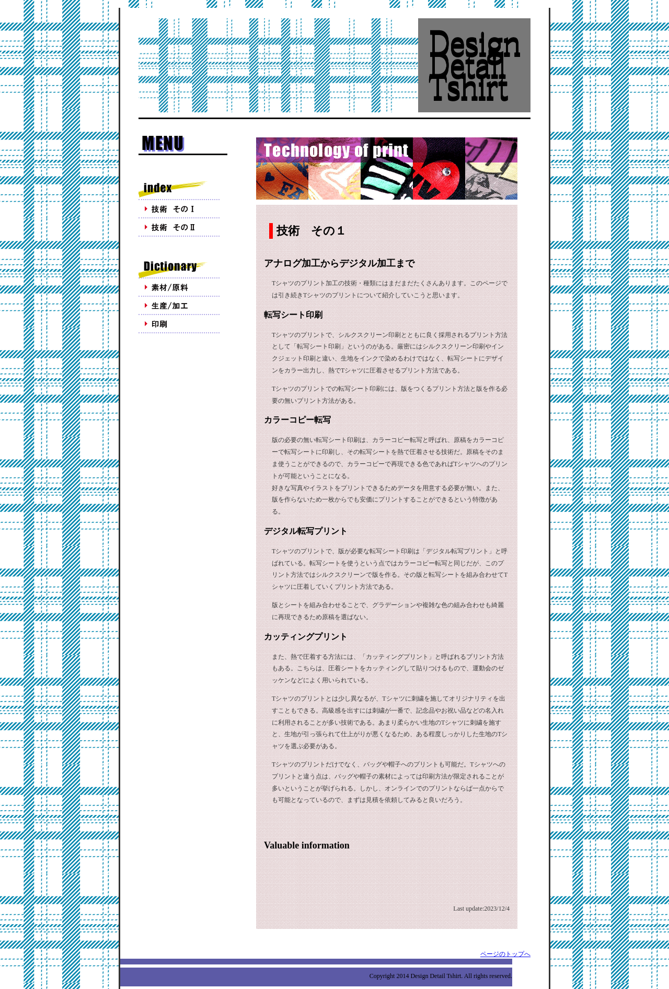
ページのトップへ (505, 954)
